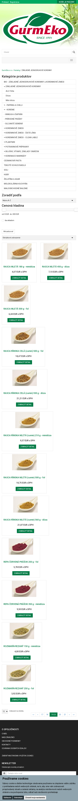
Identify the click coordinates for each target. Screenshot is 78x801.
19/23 (54, 714)
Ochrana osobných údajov (14, 748)
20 (60, 715)
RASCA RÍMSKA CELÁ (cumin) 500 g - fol (23, 351)
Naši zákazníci (8, 737)
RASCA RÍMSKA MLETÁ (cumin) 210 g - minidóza (27, 435)
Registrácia (14, 2)
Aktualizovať (8, 231)
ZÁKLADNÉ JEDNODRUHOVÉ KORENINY (22, 86)
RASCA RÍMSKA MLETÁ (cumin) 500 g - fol (24, 477)
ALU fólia (10, 91)
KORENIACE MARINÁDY (15, 156)
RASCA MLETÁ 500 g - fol (16, 308)
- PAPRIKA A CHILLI (13, 105)
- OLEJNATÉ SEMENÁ (13, 123)
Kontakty (6, 745)
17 (42, 715)
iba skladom (9, 220)
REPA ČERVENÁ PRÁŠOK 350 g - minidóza (24, 604)
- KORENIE (9, 109)
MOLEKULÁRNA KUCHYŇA (15, 184)
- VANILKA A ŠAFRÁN (13, 114)
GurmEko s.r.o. (7, 70)
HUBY (6, 174)
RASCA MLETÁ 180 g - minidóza (19, 266)
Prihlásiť (5, 2)
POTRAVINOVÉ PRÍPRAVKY (16, 147)
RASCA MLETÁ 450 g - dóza (55, 266)
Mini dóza (10, 100)
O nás (4, 734)
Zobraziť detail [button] (19, 278)
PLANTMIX (9, 142)
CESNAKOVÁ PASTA (12, 160)
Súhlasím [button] (7, 798)
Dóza (8, 96)
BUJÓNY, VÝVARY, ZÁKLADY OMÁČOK (21, 151)
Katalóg (17, 70)
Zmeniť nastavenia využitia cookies (17, 756)
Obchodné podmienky (11, 741)
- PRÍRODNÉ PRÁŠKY (13, 119)
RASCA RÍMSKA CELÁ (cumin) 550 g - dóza (25, 393)
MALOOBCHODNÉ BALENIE (16, 188)
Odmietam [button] (18, 798)
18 (47, 715)
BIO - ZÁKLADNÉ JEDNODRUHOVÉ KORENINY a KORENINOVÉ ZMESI (34, 82)
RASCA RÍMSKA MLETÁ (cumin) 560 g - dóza (25, 519)
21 (65, 715)
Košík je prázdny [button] (66, 2)
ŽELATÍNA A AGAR (12, 179)
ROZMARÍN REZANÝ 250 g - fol (19, 688)
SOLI (6, 170)
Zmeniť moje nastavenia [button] (35, 798)
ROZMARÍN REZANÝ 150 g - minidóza (22, 646)
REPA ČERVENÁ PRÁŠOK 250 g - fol (21, 562)
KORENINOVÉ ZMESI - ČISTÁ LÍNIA (20, 133)
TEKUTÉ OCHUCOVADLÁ (15, 165)
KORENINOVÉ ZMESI (14, 128)
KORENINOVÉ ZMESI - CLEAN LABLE (21, 137)
